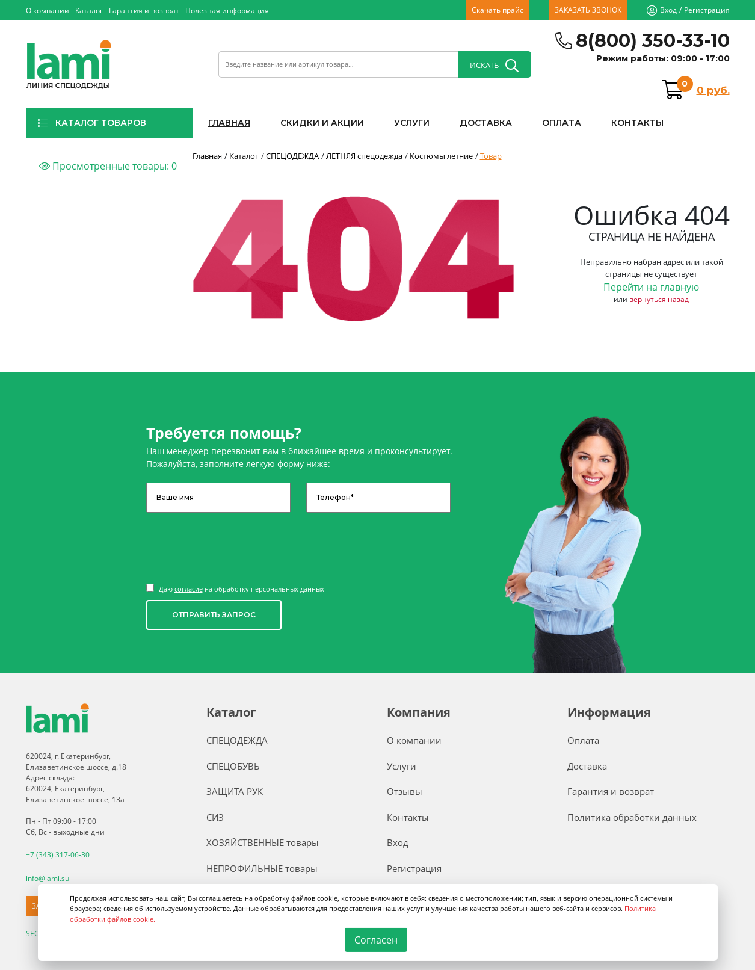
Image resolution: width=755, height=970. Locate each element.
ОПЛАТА (561, 122)
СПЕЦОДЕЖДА (237, 740)
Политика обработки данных (632, 817)
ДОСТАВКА (486, 122)
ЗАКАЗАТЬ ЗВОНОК (588, 10)
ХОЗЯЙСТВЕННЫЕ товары (262, 842)
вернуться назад (659, 299)
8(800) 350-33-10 (653, 40)
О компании (47, 10)
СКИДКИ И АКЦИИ (322, 122)
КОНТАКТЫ (637, 122)
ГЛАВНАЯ (229, 122)
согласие (188, 588)
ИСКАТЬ (494, 65)
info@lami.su (47, 878)
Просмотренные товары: (108, 166)
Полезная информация (227, 10)
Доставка (587, 766)
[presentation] (237, 542)
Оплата (583, 740)
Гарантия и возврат (144, 10)
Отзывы (404, 791)
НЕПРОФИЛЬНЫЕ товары (262, 868)
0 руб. (713, 90)
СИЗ (215, 817)
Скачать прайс (497, 10)
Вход (668, 10)
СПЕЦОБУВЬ (233, 766)
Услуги (401, 766)
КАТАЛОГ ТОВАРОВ (91, 122)
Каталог (89, 10)
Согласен (376, 940)
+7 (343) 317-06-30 (58, 855)
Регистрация (707, 10)
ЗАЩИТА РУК (234, 791)
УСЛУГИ (412, 122)
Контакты (408, 817)
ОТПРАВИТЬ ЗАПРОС (214, 614)
